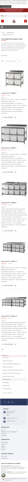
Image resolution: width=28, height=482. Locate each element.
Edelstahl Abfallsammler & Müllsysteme (17, 467)
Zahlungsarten (4, 458)
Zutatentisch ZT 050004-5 (8, 93)
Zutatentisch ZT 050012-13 (9, 316)
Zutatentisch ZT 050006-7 (8, 148)
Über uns (3, 430)
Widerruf (3, 447)
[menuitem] (14, 357)
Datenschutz (4, 433)
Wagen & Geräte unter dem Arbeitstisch (9, 468)
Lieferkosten (4, 456)
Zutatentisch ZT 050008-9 (8, 203)
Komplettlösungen (11, 473)
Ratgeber (3, 446)
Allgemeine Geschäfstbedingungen (9, 431)
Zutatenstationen (10, 32)
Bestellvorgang (4, 442)
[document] (14, 4)
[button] (15, 117)
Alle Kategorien (4, 355)
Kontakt (3, 449)
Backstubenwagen (4, 467)
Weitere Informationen (22, 3)
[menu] (14, 373)
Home (3, 32)
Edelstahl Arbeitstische (15, 465)
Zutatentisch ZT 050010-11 (9, 261)
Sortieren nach (8, 61)
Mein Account (4, 444)
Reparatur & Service (20, 473)
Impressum (3, 435)
